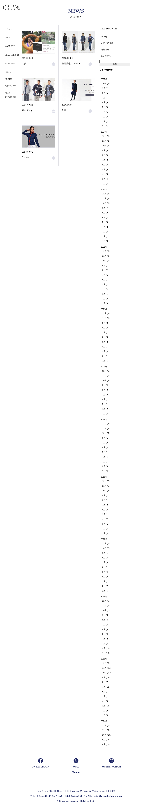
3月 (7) (105, 461)
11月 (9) (106, 606)
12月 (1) (106, 136)
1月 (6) (105, 715)
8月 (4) (105, 620)
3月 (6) (105, 179)
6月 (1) (105, 279)
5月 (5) (105, 169)
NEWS (8, 72)
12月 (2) (106, 194)
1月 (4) (105, 471)
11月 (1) (106, 318)
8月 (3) (105, 155)
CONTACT (10, 86)
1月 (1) (105, 126)
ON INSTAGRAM (111, 766)
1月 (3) (105, 303)
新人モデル (106, 56)
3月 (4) (105, 231)
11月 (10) (106, 668)
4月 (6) (105, 174)
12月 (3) (106, 251)
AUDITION (11, 63)
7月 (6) (105, 442)
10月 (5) (106, 433)
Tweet (76, 772)
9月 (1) (105, 265)
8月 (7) (105, 682)
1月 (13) (106, 653)
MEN (7, 37)
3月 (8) (105, 643)
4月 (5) (105, 457)
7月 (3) (105, 505)
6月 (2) (105, 217)
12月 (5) (106, 371)
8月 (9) (105, 212)
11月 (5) (106, 486)
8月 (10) (106, 744)
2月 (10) (106, 648)
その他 (104, 36)
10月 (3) (106, 380)
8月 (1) (105, 93)
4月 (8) (105, 639)
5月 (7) (105, 696)
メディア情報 (107, 43)
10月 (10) (106, 672)
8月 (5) (105, 557)
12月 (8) (106, 663)
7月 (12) (106, 687)
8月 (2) (105, 270)
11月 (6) (106, 730)
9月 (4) (105, 385)
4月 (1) (105, 112)
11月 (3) (106, 256)
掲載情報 (105, 49)
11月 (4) (106, 198)
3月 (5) (105, 116)
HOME (8, 29)
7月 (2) (105, 160)
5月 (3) (105, 107)
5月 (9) (105, 634)
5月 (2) (105, 284)
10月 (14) (106, 735)
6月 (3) (105, 102)
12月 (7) (106, 725)
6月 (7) (105, 691)
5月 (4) (105, 572)
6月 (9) (105, 629)
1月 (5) (105, 241)
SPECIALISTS (12, 54)
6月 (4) (105, 447)
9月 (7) (105, 208)
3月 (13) (106, 706)
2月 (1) (105, 356)
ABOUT (9, 79)
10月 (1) (106, 203)
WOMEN (10, 46)
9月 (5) (105, 150)
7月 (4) (105, 624)
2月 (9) (105, 710)
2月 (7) (105, 586)
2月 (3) (105, 183)
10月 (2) (106, 83)
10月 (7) (106, 610)
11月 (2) (106, 141)
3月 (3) (105, 409)
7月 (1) (105, 98)
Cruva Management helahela (16, 9)
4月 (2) (105, 227)
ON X (76, 766)
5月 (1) (105, 404)
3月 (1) (105, 524)
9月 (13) (106, 677)
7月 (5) (105, 562)
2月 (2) (105, 121)
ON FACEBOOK (40, 766)
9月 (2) (105, 88)
